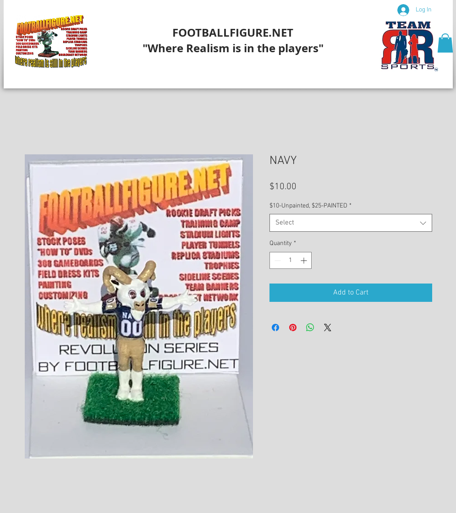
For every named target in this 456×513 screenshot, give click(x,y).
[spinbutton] (290, 260)
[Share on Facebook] (275, 327)
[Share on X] (327, 327)
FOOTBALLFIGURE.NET (232, 32)
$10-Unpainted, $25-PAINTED (310, 206)
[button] (445, 43)
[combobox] (350, 223)
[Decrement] (276, 260)
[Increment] (304, 260)
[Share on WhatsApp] (310, 327)
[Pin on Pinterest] (292, 327)
